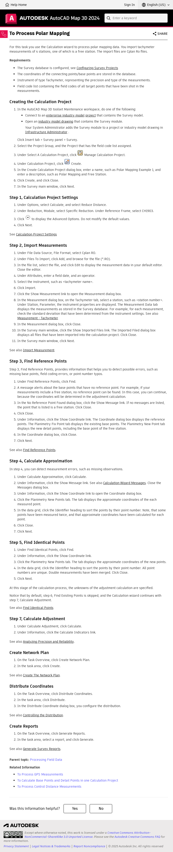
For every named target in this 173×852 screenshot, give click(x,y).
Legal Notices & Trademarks (51, 846)
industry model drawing (55, 121)
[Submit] (109, 18)
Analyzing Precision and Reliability (48, 641)
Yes (75, 808)
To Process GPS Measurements (40, 774)
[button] (155, 4)
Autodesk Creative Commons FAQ (137, 837)
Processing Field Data (46, 759)
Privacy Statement (16, 846)
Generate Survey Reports (41, 749)
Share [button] (162, 33)
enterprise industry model (65, 115)
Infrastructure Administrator (46, 132)
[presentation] (13, 834)
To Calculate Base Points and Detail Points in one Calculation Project (67, 780)
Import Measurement (38, 350)
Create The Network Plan (41, 675)
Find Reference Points (39, 450)
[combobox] (136, 18)
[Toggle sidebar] (4, 34)
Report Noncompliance (89, 846)
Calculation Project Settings (36, 234)
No (101, 808)
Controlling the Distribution (43, 715)
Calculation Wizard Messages (124, 483)
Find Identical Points (38, 607)
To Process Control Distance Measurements (49, 786)
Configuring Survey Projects (97, 68)
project (90, 115)
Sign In (129, 4)
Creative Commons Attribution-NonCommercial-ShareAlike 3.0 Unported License (88, 835)
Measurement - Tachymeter (37, 318)
